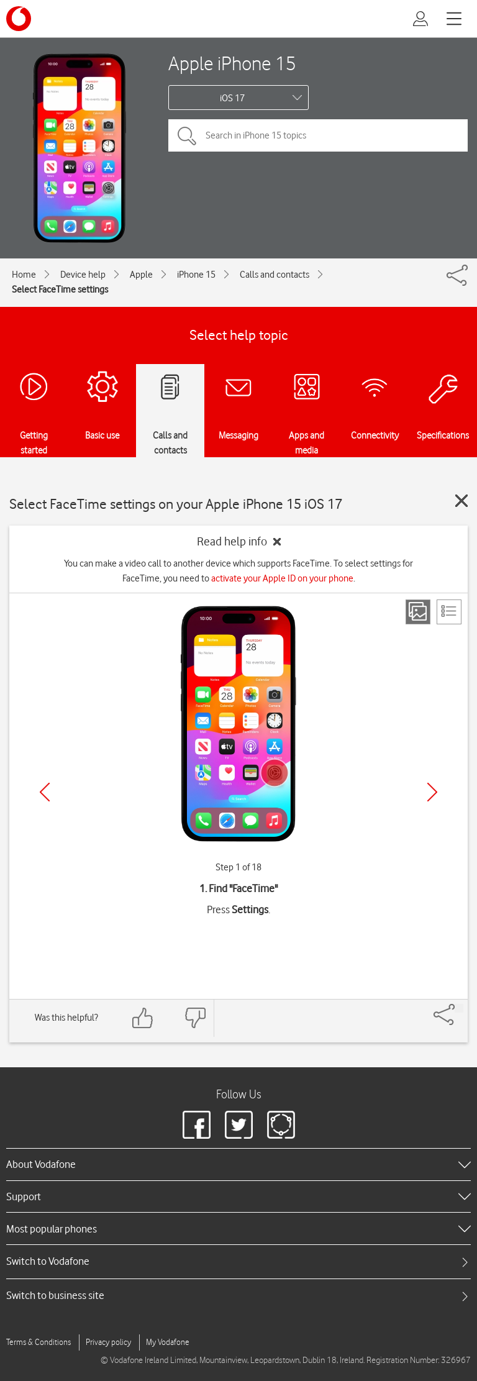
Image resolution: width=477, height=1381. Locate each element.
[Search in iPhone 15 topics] (318, 135)
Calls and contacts (274, 274)
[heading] (238, 1164)
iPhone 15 (196, 274)
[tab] (238, 1261)
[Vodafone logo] (18, 18)
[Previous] (45, 792)
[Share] (459, 1008)
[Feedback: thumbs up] (142, 1018)
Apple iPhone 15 (232, 63)
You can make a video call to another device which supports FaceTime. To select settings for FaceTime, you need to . (238, 571)
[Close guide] (461, 501)
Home (24, 274)
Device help (83, 274)
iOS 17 (232, 98)
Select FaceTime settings (60, 289)
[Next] (432, 792)
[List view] (449, 611)
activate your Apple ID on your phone (282, 578)
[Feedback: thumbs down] (195, 1018)
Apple (141, 274)
